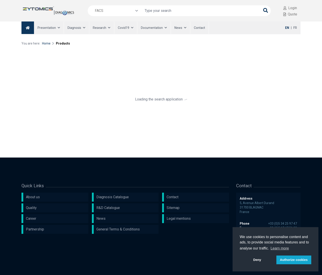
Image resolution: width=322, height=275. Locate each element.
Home (46, 43)
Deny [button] (257, 260)
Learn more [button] (280, 248)
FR (295, 28)
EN (287, 28)
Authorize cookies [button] (294, 260)
